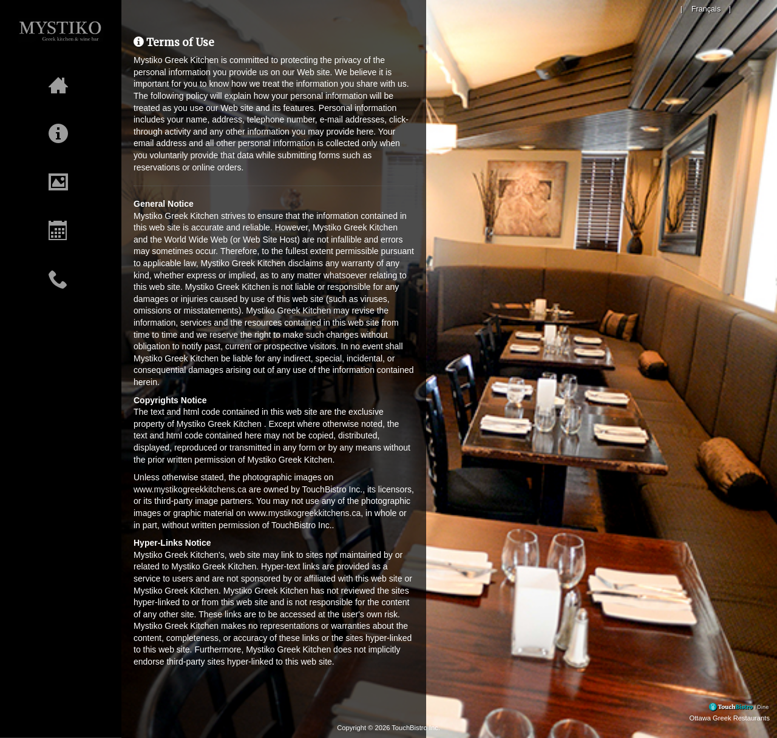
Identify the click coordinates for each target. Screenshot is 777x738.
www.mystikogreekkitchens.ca (190, 489)
